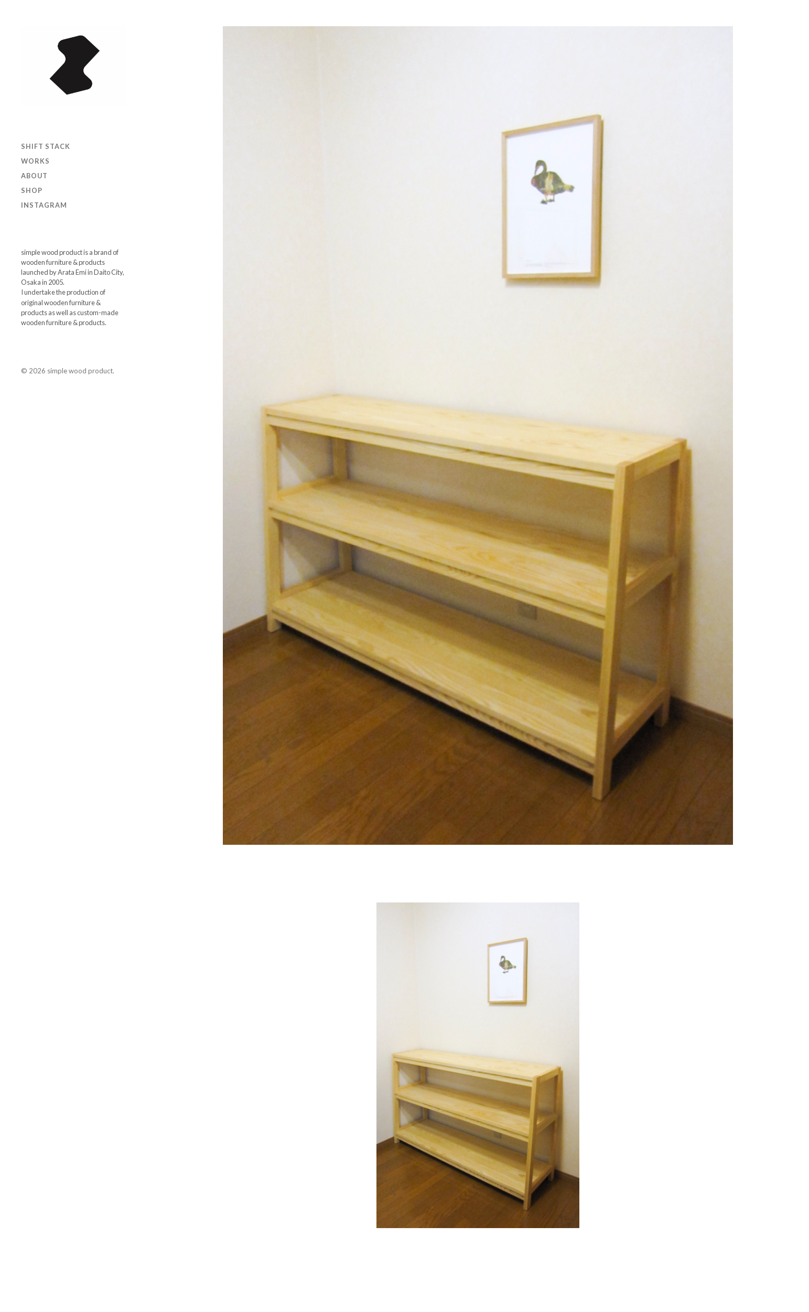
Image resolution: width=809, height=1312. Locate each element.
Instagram (44, 205)
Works (35, 161)
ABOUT (34, 175)
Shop (31, 190)
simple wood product (80, 371)
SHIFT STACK (45, 146)
